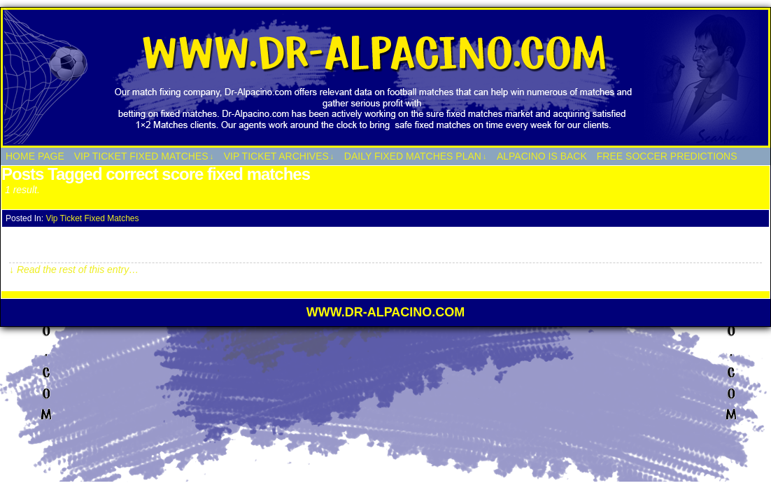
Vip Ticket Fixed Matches (143, 156)
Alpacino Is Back (542, 156)
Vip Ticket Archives (279, 156)
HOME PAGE (35, 156)
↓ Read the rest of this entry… (74, 269)
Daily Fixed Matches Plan (415, 156)
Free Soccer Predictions (667, 156)
